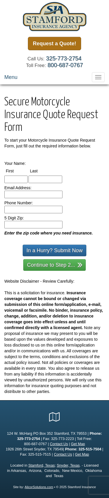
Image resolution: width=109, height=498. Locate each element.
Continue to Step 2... (55, 264)
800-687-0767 (65, 65)
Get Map (78, 444)
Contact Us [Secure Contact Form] (59, 444)
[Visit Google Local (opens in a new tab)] (54, 417)
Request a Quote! (54, 43)
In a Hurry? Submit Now (54, 250)
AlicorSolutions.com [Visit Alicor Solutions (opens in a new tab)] (39, 487)
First (15, 170)
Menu (10, 77)
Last (39, 170)
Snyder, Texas (68, 465)
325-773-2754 (63, 58)
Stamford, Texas (41, 465)
